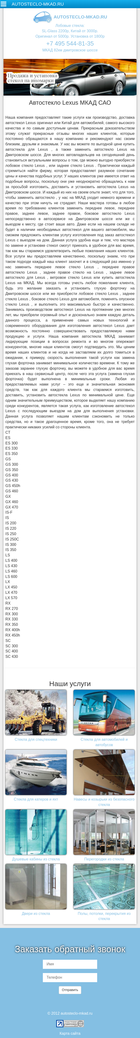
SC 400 (11, 651)
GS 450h (12, 486)
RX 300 (11, 614)
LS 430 (11, 566)
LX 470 (11, 592)
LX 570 (11, 598)
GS (8, 459)
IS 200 (10, 523)
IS (7, 518)
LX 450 (11, 587)
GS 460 (11, 491)
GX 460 (11, 502)
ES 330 (11, 448)
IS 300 (10, 545)
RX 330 (11, 619)
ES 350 (11, 454)
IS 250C (12, 539)
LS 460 (11, 571)
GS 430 (11, 480)
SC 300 (11, 646)
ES (7, 438)
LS (7, 555)
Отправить (70, 990)
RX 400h (12, 630)
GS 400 (11, 475)
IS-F (8, 512)
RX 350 (11, 624)
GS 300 (11, 464)
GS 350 (11, 470)
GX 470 (11, 507)
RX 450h (12, 635)
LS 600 (11, 577)
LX (7, 582)
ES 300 (11, 443)
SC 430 (11, 657)
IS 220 (10, 528)
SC (8, 641)
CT (7, 432)
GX (8, 496)
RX (8, 603)
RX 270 (11, 609)
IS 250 (10, 534)
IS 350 (10, 550)
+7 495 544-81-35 (70, 43)
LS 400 (11, 560)
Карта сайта (69, 1033)
